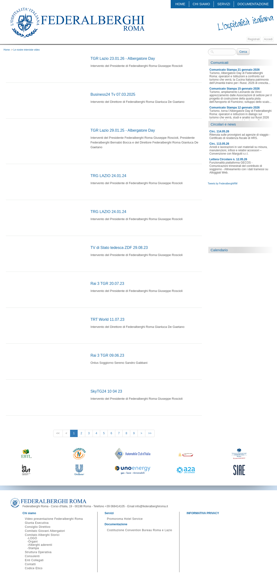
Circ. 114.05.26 (219, 131)
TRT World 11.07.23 (107, 319)
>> (150, 433)
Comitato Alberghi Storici (42, 535)
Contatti (30, 564)
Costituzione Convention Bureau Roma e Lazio (139, 530)
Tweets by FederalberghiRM (222, 183)
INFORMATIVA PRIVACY (203, 513)
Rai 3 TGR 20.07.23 (107, 284)
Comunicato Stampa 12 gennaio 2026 (235, 107)
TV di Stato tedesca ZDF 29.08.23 (119, 248)
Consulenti (32, 556)
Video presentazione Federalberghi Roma (54, 519)
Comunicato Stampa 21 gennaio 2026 (235, 69)
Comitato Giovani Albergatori (45, 531)
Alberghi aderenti (40, 545)
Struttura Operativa (38, 552)
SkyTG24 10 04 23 (106, 391)
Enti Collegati (34, 560)
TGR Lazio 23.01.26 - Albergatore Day (122, 58)
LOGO (32, 538)
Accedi (268, 39)
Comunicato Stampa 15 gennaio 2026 (235, 88)
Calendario (219, 250)
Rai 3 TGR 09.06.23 (107, 355)
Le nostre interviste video (26, 49)
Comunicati (219, 63)
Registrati (254, 39)
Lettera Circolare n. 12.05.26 (228, 159)
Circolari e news (223, 124)
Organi (33, 541)
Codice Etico (34, 568)
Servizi (223, 4)
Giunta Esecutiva (37, 523)
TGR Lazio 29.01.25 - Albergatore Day (122, 130)
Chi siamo (201, 4)
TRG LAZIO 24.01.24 (108, 176)
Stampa (33, 548)
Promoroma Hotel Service (125, 519)
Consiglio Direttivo (37, 527)
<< (58, 433)
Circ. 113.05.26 (219, 143)
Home (180, 4)
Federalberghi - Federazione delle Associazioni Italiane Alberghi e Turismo (77, 23)
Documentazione (253, 4)
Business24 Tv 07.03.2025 (112, 94)
